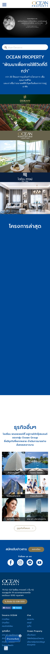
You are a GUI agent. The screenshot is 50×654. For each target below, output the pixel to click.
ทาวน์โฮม (5, 619)
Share (6, 608)
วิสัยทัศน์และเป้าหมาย (35, 638)
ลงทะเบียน (36, 549)
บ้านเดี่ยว (5, 622)
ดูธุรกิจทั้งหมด (25, 528)
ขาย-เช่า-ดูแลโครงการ (10, 635)
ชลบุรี (29, 622)
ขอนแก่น (30, 619)
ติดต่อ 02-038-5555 (15, 601)
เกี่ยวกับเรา (31, 635)
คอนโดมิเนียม (7, 626)
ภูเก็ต (29, 626)
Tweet (17, 608)
